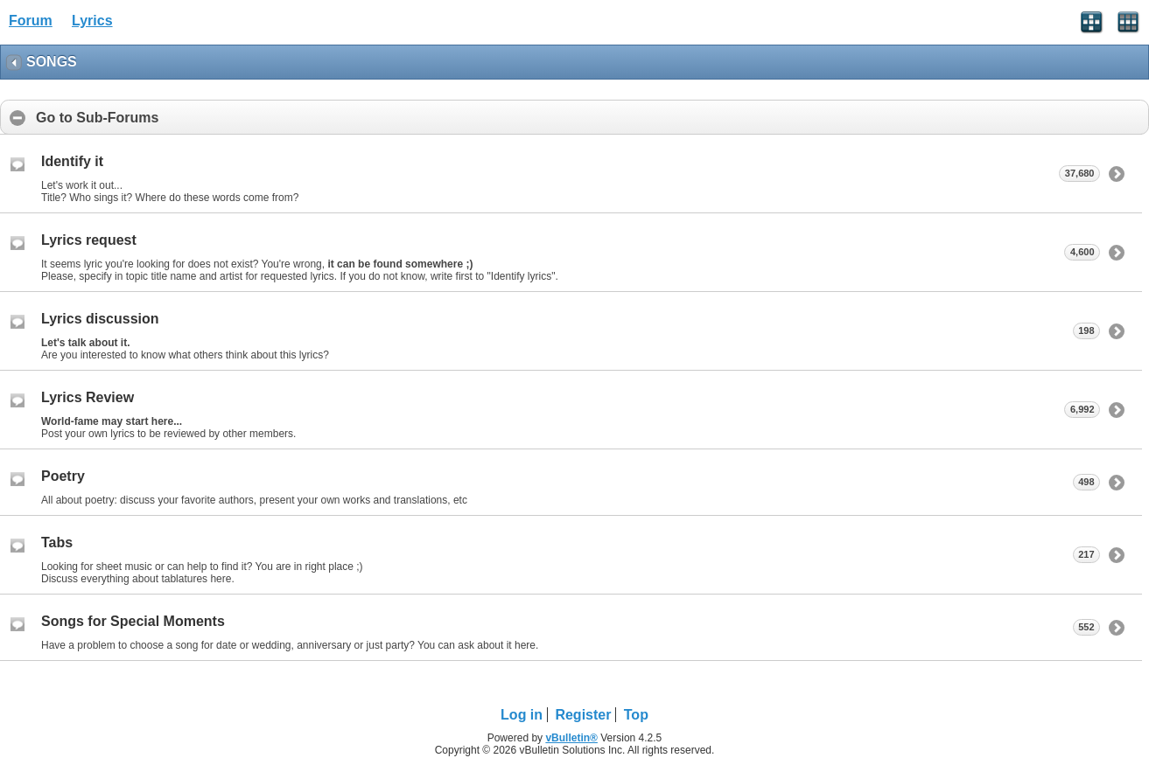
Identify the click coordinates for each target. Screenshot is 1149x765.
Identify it (72, 161)
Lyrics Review (87, 397)
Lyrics (92, 20)
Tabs (57, 542)
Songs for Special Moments (133, 621)
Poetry (63, 476)
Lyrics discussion (100, 318)
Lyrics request (89, 240)
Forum (31, 20)
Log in (522, 714)
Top (636, 714)
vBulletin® (571, 738)
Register (583, 714)
